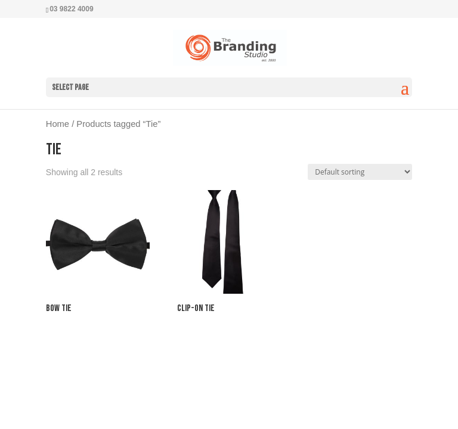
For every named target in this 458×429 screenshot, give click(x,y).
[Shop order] (360, 172)
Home (57, 124)
